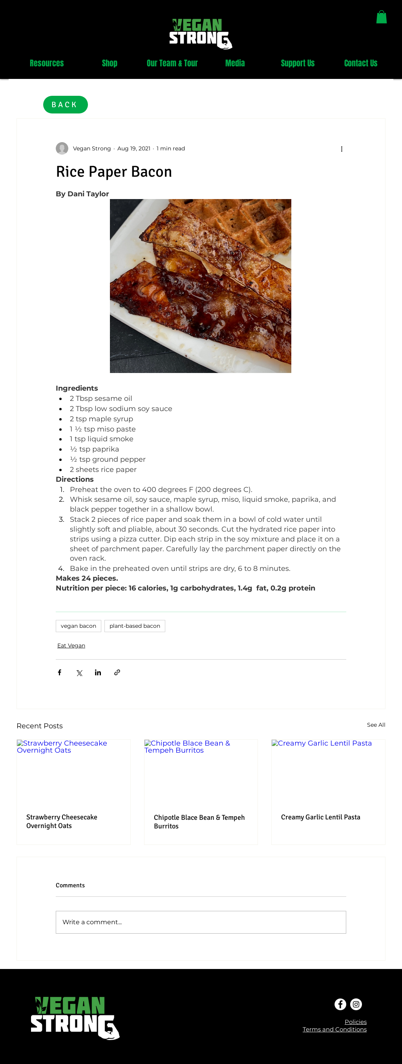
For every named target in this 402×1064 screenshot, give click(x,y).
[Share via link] (117, 672)
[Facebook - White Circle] (340, 1004)
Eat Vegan (71, 645)
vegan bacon (78, 625)
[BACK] (65, 104)
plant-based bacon (135, 625)
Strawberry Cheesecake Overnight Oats (61, 821)
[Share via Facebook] (59, 672)
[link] (381, 16)
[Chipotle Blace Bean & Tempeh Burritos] (201, 771)
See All (376, 724)
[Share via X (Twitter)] (78, 672)
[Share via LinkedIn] (98, 672)
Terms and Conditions (335, 1029)
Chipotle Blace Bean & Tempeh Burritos (199, 821)
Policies (356, 1022)
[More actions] (341, 148)
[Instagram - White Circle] (356, 1004)
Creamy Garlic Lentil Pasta (320, 817)
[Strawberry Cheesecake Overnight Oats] (73, 771)
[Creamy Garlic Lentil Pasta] (328, 771)
